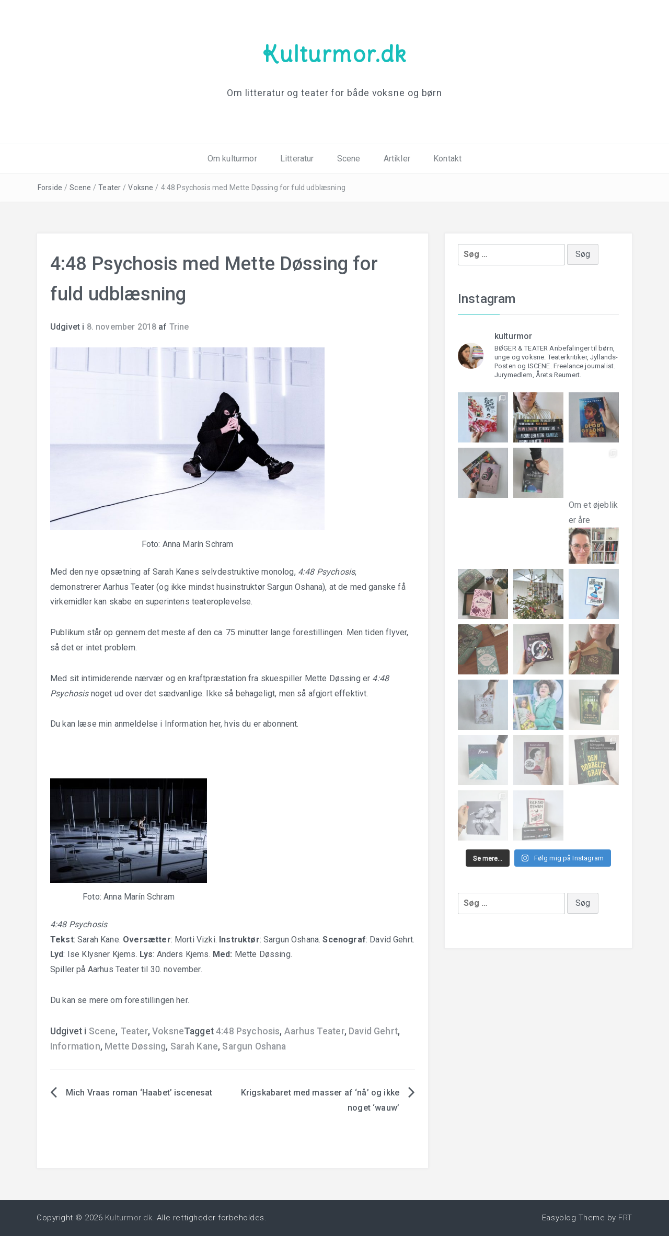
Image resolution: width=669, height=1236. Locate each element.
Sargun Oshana (254, 1046)
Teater (109, 187)
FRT (625, 1217)
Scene (349, 159)
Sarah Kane (194, 1046)
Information (75, 1046)
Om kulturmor (232, 159)
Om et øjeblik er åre (594, 523)
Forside (50, 187)
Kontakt (447, 159)
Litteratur (297, 159)
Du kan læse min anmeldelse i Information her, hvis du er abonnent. (174, 724)
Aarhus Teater (314, 1031)
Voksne (140, 187)
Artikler (397, 159)
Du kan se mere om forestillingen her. (119, 1000)
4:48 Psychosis (248, 1031)
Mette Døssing (135, 1046)
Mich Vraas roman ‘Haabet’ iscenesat (139, 1093)
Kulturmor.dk (334, 53)
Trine (179, 327)
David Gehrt (373, 1031)
